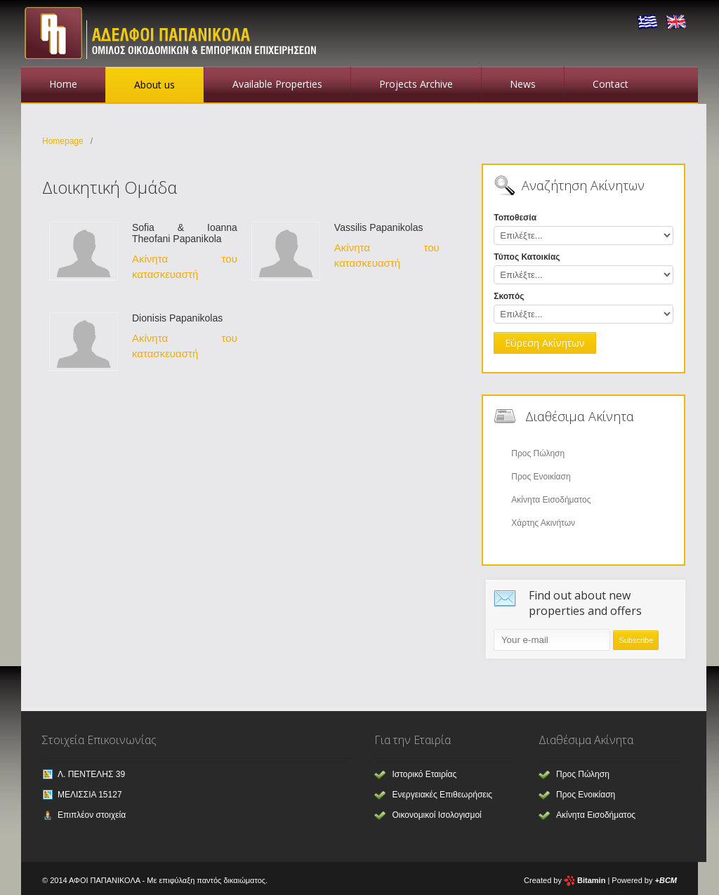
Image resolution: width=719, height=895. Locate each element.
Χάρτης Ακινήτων (543, 523)
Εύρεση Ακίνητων (545, 343)
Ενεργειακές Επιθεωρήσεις (442, 795)
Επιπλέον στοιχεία (92, 815)
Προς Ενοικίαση (540, 477)
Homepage (63, 141)
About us (154, 84)
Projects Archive (416, 84)
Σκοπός (509, 296)
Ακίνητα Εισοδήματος (551, 500)
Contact (610, 84)
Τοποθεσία (515, 218)
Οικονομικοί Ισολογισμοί (436, 815)
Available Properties (277, 84)
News (523, 84)
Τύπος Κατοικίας (527, 257)
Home (63, 84)
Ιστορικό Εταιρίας (424, 774)
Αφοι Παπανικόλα (175, 32)
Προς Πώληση (538, 453)
